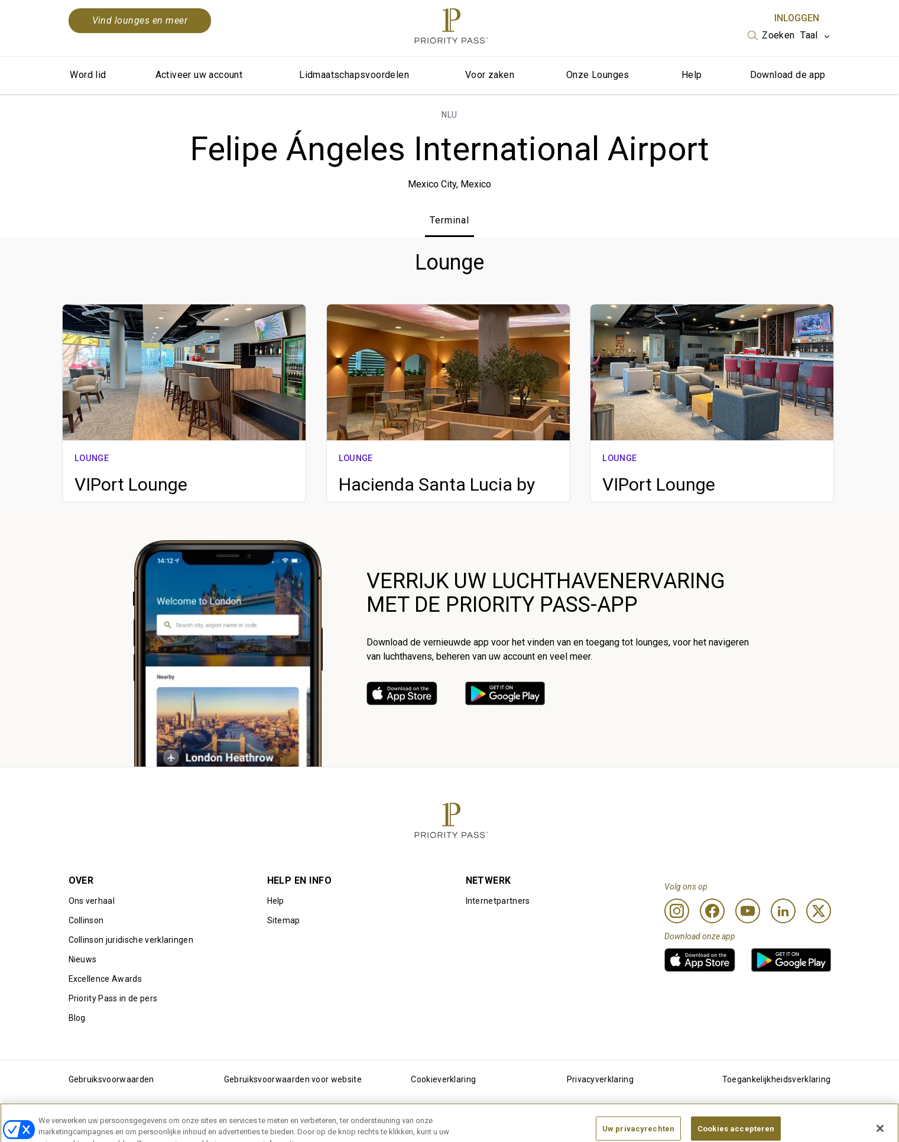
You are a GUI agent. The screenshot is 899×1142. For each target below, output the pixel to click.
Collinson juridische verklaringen (131, 940)
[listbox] (771, 35)
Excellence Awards (105, 979)
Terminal (449, 220)
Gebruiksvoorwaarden (111, 1079)
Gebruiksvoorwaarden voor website (293, 1079)
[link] (401, 693)
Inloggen (796, 18)
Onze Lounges (597, 74)
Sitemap (283, 920)
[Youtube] (747, 910)
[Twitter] (818, 910)
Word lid (88, 74)
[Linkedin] (783, 910)
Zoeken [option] (778, 35)
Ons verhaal (92, 901)
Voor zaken (489, 74)
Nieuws (83, 959)
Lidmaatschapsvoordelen (354, 74)
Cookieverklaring (443, 1079)
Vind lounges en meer (140, 20)
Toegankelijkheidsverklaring (776, 1079)
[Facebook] (712, 910)
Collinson (86, 920)
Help (691, 74)
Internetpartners (498, 901)
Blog (77, 1018)
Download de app (788, 74)
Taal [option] (808, 35)
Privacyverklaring (600, 1079)
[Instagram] (676, 910)
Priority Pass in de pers (113, 998)
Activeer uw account (199, 74)
